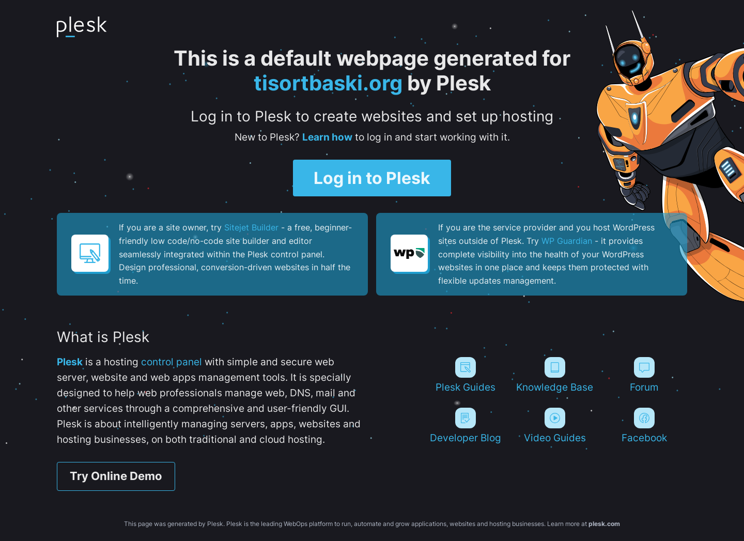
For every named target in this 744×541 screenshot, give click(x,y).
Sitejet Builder (251, 228)
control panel (171, 362)
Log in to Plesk (372, 178)
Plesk (70, 362)
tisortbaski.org (328, 83)
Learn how (327, 137)
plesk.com (604, 524)
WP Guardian (566, 241)
